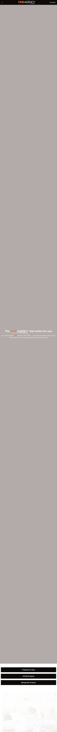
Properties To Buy (28, 670)
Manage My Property (28, 682)
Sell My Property (28, 676)
